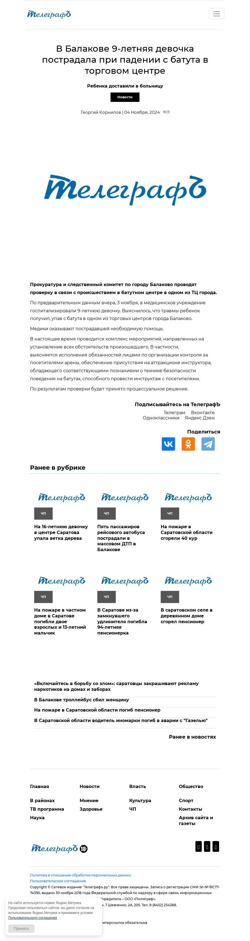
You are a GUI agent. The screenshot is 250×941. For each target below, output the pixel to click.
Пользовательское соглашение (58, 881)
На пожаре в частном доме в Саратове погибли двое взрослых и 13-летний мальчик (60, 621)
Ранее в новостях (192, 737)
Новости (125, 97)
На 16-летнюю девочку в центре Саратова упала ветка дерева (61, 532)
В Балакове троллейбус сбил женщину (81, 699)
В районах (42, 800)
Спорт (186, 800)
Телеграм (175, 412)
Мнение (89, 800)
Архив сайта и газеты (196, 820)
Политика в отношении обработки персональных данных (80, 875)
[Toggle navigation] (216, 13)
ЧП (132, 809)
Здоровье (91, 809)
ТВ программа (47, 809)
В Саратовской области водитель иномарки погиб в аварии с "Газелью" (121, 720)
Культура (140, 800)
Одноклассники (161, 418)
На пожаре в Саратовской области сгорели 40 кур (187, 532)
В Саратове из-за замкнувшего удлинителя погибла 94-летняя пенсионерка (122, 621)
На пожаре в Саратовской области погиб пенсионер (97, 710)
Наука (37, 817)
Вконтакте (203, 412)
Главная (39, 786)
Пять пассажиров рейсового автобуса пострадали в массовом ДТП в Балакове (121, 538)
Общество (191, 786)
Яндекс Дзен (200, 418)
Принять (21, 928)
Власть (137, 786)
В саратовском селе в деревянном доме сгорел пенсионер (187, 615)
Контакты (190, 809)
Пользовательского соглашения (32, 918)
